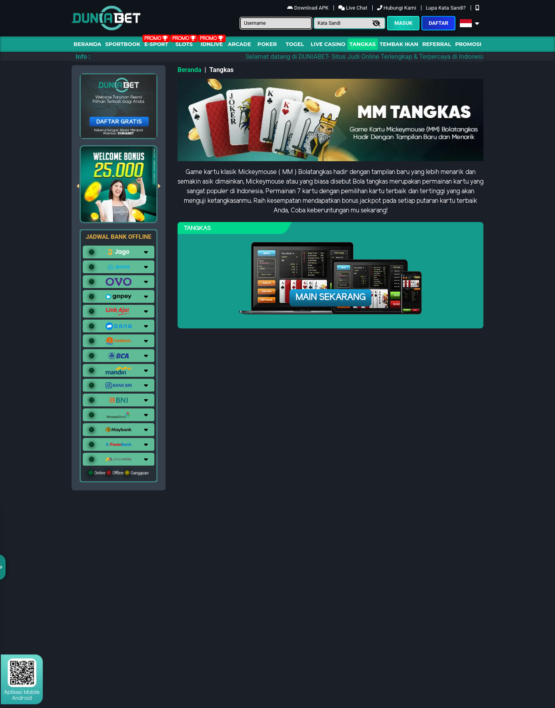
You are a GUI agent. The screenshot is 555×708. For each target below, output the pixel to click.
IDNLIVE (212, 44)
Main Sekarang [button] (330, 297)
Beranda (87, 44)
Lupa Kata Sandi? (446, 8)
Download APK (308, 8)
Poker (267, 44)
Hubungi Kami (397, 8)
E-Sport (156, 44)
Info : (83, 56)
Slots (184, 44)
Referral (436, 44)
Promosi (468, 44)
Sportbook (122, 44)
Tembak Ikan (399, 44)
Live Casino (328, 44)
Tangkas (362, 44)
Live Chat (353, 8)
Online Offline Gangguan (118, 472)
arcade (239, 44)
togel (295, 44)
